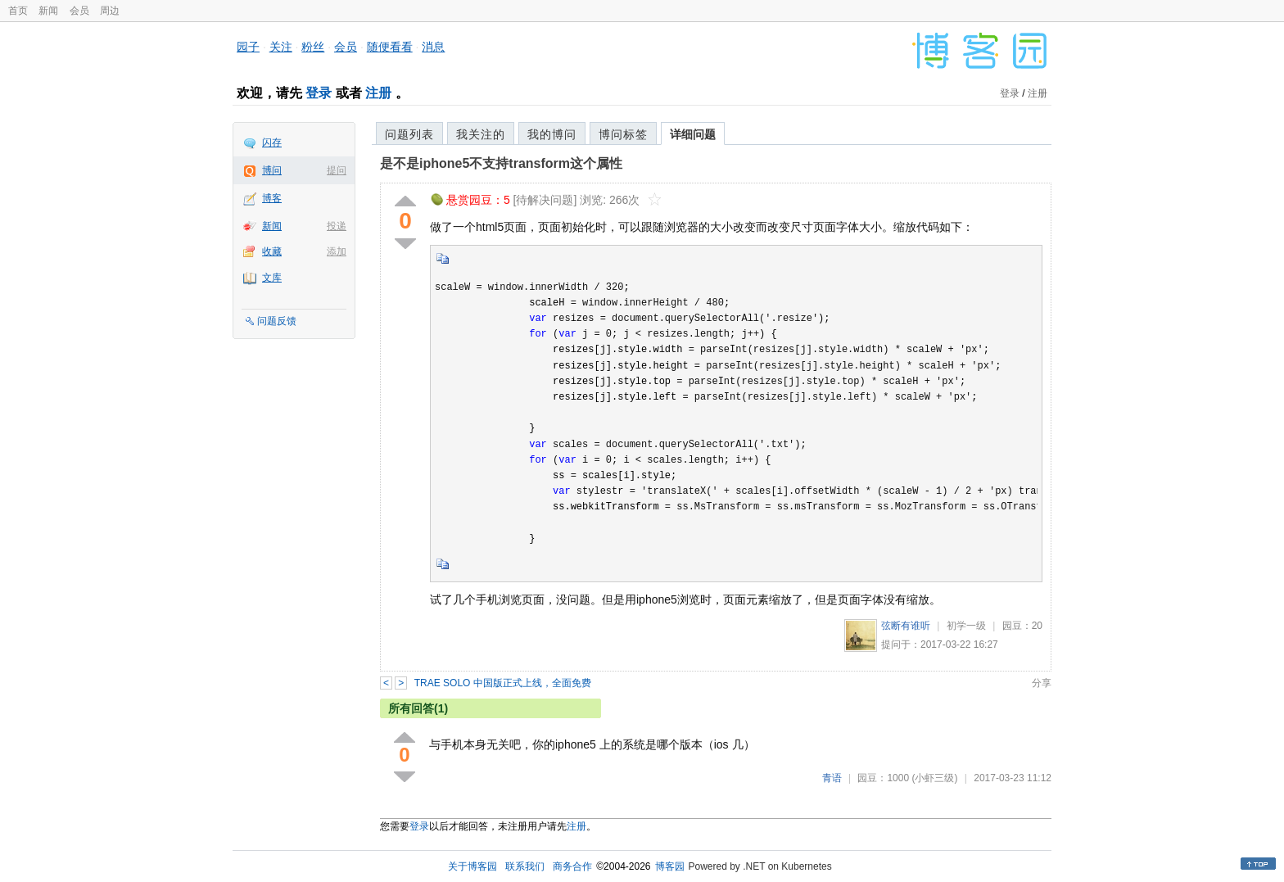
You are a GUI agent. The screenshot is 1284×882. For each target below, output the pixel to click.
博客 (272, 198)
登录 (318, 93)
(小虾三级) (934, 778)
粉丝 (312, 46)
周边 (110, 10)
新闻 (48, 10)
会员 (79, 10)
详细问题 (693, 134)
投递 (336, 226)
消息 (433, 46)
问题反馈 (276, 321)
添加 (336, 251)
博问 (272, 170)
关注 (280, 46)
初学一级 (966, 625)
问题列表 (409, 134)
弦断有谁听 (905, 625)
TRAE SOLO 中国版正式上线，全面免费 (502, 683)
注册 (378, 93)
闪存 (272, 142)
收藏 (272, 251)
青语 (832, 778)
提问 (336, 170)
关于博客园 (472, 866)
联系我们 (525, 866)
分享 (1041, 683)
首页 (18, 10)
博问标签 (623, 134)
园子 (248, 46)
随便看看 (390, 46)
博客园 (670, 866)
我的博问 (551, 134)
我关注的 (480, 134)
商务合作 (572, 866)
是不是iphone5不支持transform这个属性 (501, 163)
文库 (272, 277)
